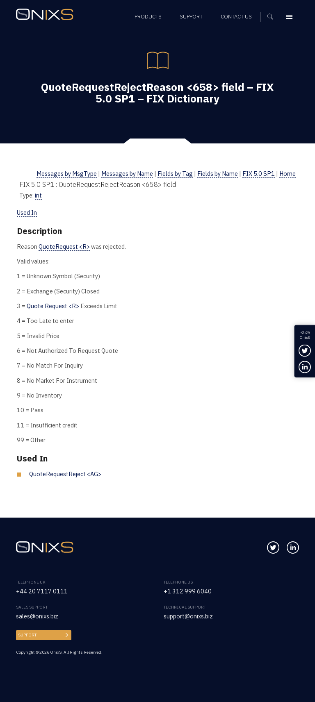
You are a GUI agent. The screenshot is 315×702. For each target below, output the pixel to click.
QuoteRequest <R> (64, 246)
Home (287, 173)
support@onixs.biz (188, 616)
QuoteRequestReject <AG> (65, 474)
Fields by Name (217, 173)
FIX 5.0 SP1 (258, 173)
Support (27, 635)
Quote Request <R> (53, 306)
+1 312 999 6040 (188, 591)
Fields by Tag (175, 173)
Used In (27, 212)
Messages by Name (127, 173)
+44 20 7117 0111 (42, 591)
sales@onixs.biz (37, 616)
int (38, 195)
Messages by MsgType (67, 173)
